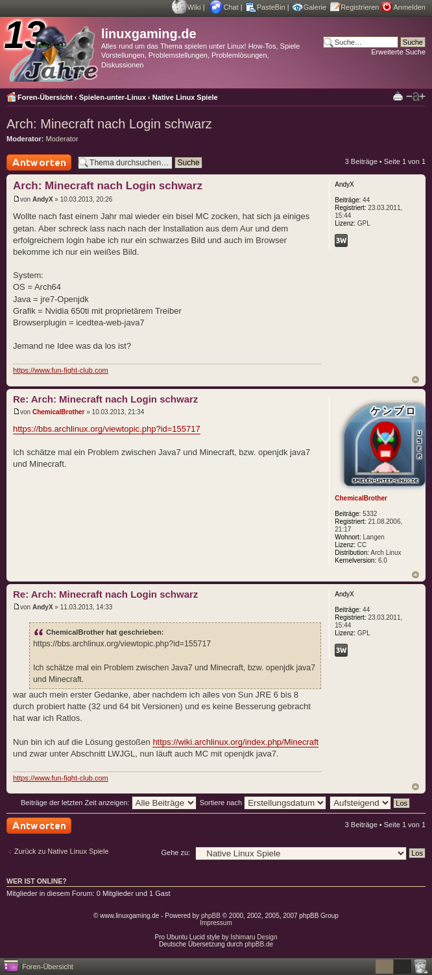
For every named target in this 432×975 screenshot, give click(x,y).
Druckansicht (398, 95)
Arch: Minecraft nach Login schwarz (109, 124)
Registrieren (360, 7)
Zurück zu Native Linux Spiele (61, 851)
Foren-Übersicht (45, 97)
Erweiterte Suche (398, 52)
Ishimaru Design (253, 937)
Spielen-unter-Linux (112, 97)
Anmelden (409, 7)
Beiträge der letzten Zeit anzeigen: (109, 802)
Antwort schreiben (38, 162)
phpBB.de (259, 944)
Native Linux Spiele (185, 97)
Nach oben (415, 379)
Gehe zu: (175, 852)
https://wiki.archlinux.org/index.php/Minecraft (235, 742)
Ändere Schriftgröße (416, 96)
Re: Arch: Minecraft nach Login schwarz (105, 399)
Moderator (62, 139)
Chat (231, 7)
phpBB (211, 915)
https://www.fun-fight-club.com (60, 370)
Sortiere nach (263, 802)
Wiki (194, 7)
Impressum (216, 922)
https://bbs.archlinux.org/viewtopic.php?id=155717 (106, 429)
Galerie (315, 7)
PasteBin (271, 7)
